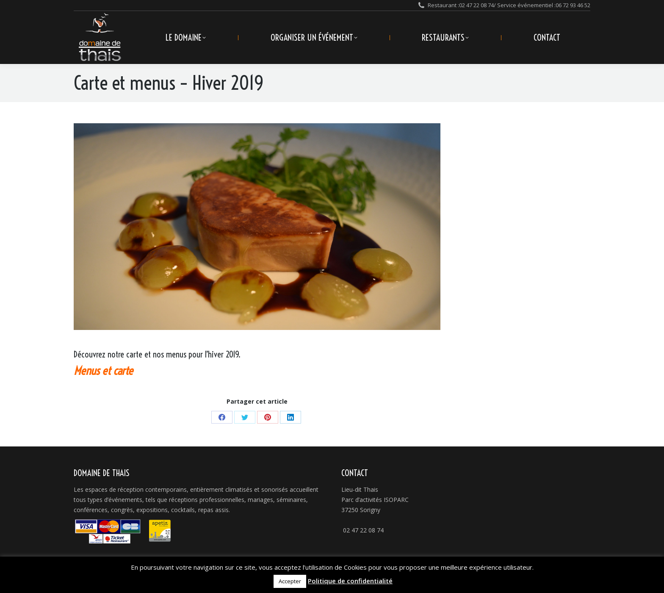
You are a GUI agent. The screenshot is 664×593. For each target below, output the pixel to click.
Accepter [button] (290, 581)
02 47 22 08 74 (476, 5)
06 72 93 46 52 (573, 5)
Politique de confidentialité (350, 580)
